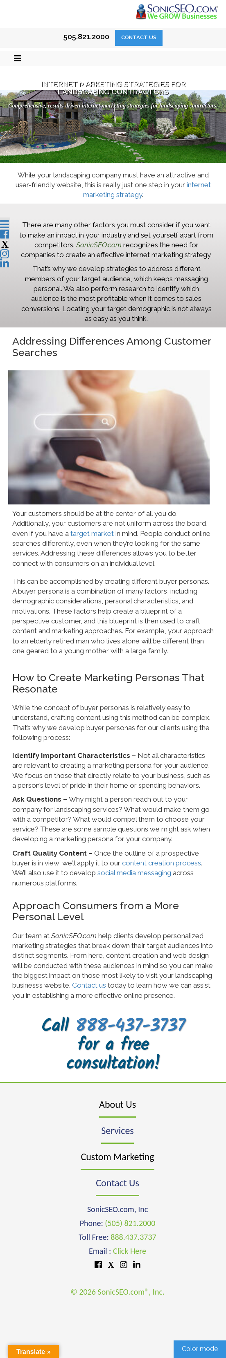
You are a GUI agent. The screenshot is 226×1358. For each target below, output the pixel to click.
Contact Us (138, 37)
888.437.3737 (133, 1237)
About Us (117, 1104)
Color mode (200, 1349)
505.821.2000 (86, 36)
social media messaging (134, 873)
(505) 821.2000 (130, 1223)
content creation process (161, 863)
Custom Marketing (117, 1157)
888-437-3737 (130, 1026)
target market (92, 533)
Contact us (89, 985)
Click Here (129, 1251)
